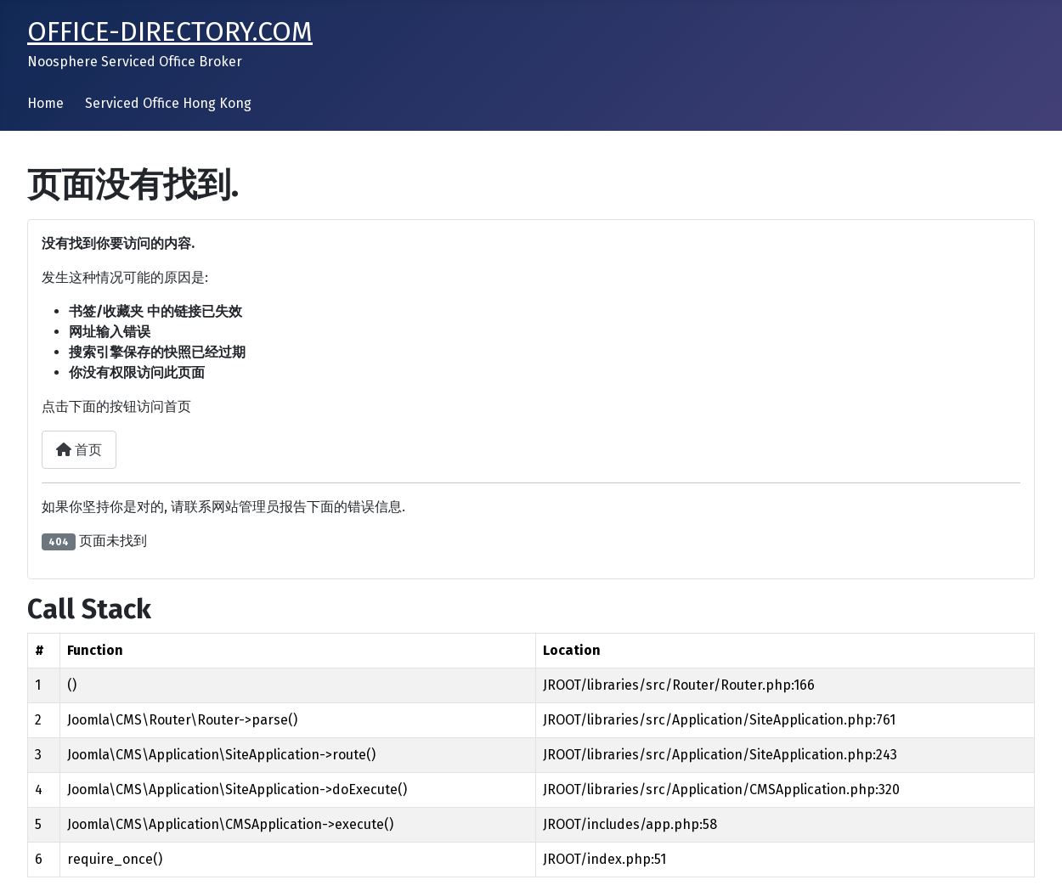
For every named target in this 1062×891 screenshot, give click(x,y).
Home (45, 103)
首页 (79, 450)
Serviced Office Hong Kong (168, 103)
